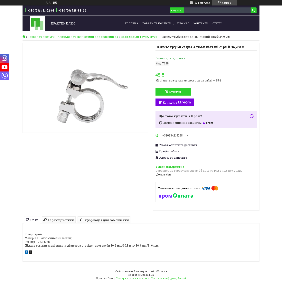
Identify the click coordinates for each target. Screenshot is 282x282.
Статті (216, 23)
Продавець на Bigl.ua (141, 274)
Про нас (183, 23)
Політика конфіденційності (168, 278)
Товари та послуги (156, 23)
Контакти (200, 23)
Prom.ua (162, 271)
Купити (175, 92)
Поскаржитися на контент (132, 278)
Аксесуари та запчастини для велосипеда (88, 37)
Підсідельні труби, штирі (140, 37)
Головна (131, 23)
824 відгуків (202, 2)
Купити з (177, 102)
